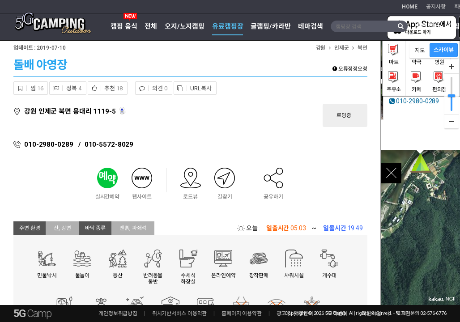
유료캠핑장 (227, 26)
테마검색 (310, 26)
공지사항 (436, 7)
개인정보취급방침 (117, 313)
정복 (65, 88)
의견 (151, 88)
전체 (151, 26)
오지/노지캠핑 (184, 26)
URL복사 (193, 88)
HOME (410, 7)
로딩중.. (345, 115)
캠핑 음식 (124, 26)
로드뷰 (122, 110)
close (391, 173)
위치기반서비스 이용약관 (179, 313)
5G (32, 313)
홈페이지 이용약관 (241, 313)
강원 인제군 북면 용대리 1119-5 (70, 111)
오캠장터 (427, 26)
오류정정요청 (349, 69)
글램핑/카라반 (270, 26)
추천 (105, 88)
